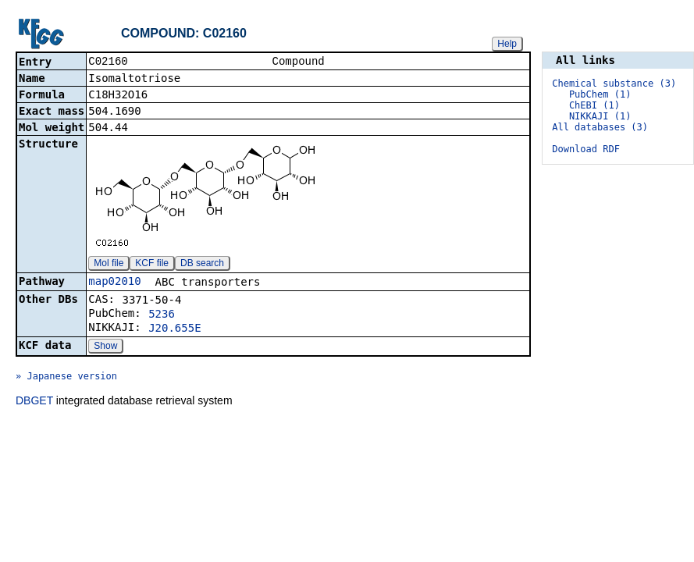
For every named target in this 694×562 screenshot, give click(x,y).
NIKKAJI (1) (600, 116)
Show (105, 347)
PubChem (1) (600, 94)
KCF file (152, 264)
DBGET (34, 402)
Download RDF (586, 149)
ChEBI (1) (594, 105)
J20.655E (174, 329)
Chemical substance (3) (614, 83)
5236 (161, 315)
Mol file (108, 264)
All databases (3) (600, 127)
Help (507, 43)
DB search (202, 264)
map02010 (114, 282)
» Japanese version (66, 377)
